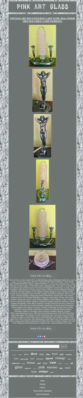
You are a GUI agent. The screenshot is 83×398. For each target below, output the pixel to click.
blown (26, 354)
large (45, 363)
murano (52, 367)
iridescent (16, 363)
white (41, 354)
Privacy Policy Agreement (42, 391)
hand (67, 367)
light (61, 368)
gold (61, 354)
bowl (55, 353)
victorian (66, 363)
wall (39, 363)
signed (49, 358)
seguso (34, 368)
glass (18, 367)
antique (43, 371)
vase (53, 362)
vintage (60, 358)
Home (42, 380)
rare (32, 358)
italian (20, 354)
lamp (34, 371)
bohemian (39, 359)
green (52, 372)
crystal (14, 355)
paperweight (24, 359)
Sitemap (42, 384)
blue (48, 354)
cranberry (69, 354)
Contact (42, 387)
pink (41, 367)
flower (60, 363)
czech (23, 363)
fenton (31, 362)
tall (71, 363)
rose (16, 358)
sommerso (28, 368)
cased (69, 359)
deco (34, 353)
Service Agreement (42, 394)
